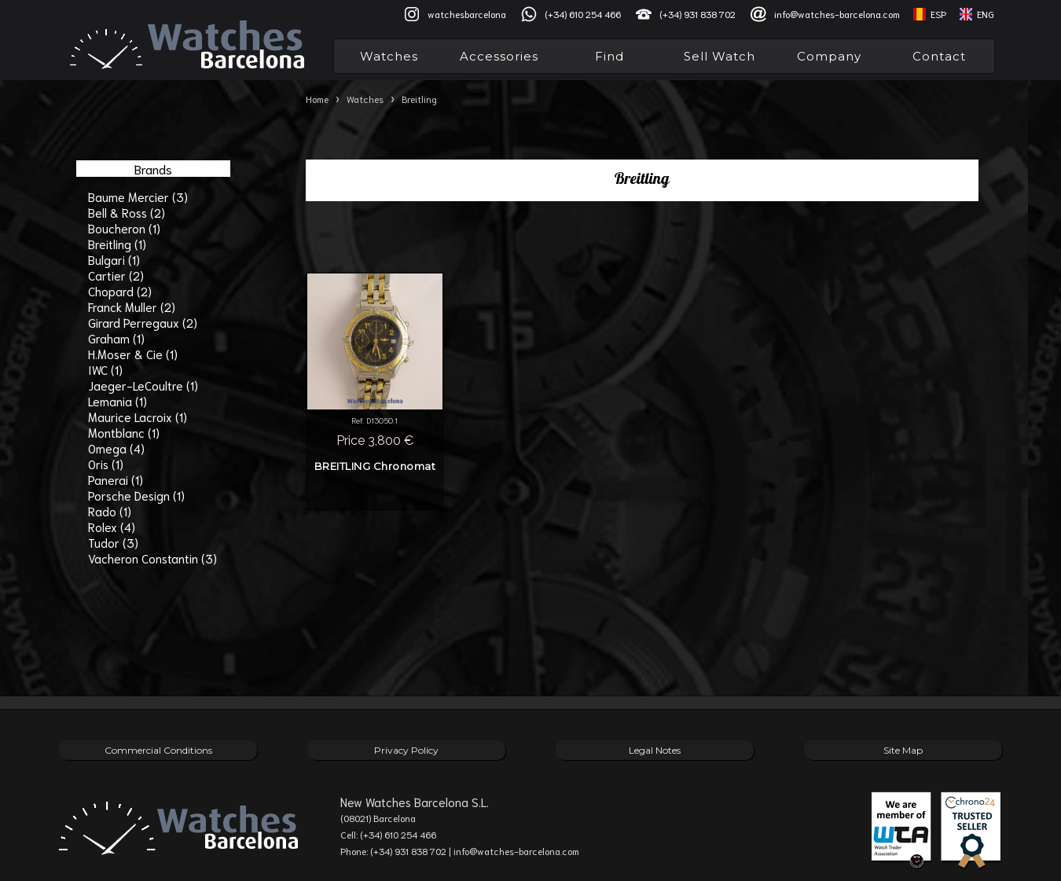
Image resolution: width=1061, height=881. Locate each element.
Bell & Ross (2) (126, 212)
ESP (938, 14)
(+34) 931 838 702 (697, 14)
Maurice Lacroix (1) (137, 416)
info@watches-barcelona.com (837, 14)
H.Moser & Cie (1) (133, 354)
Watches (389, 56)
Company (829, 56)
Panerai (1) (115, 479)
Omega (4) (116, 448)
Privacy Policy (406, 750)
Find (609, 56)
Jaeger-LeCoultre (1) (143, 385)
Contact (939, 56)
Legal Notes (655, 750)
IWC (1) (105, 369)
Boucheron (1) (124, 228)
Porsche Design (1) (136, 495)
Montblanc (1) (124, 432)
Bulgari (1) (114, 259)
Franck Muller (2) (131, 306)
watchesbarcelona (467, 14)
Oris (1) (105, 464)
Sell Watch (719, 56)
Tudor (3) (113, 542)
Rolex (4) (111, 526)
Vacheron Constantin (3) (152, 558)
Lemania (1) (117, 401)
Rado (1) (109, 511)
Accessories (499, 56)
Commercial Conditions (158, 750)
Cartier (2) (116, 275)
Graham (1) (116, 338)
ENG (985, 14)
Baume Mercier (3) (138, 196)
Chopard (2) (120, 291)
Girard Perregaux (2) (142, 322)
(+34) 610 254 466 (583, 14)
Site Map (903, 750)
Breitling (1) (117, 243)
